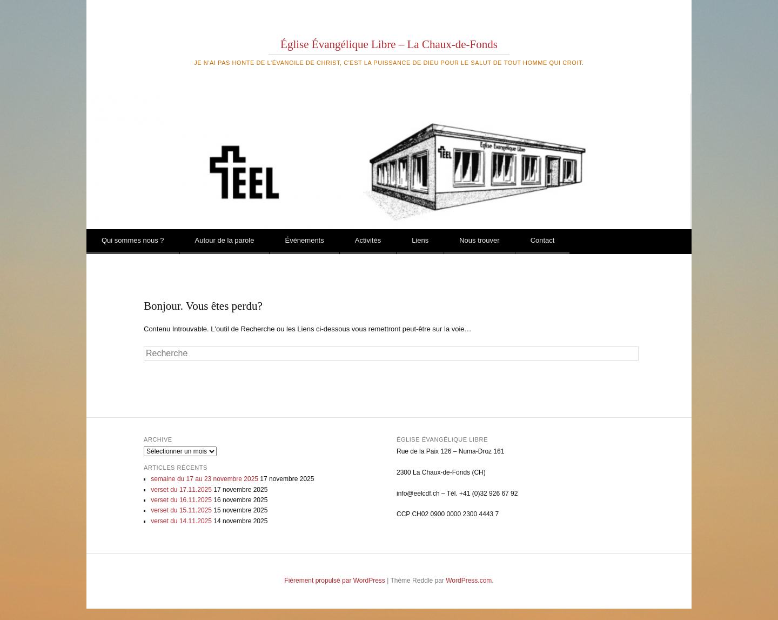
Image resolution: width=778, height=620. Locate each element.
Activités (368, 240)
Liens (420, 240)
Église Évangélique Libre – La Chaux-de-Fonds (389, 44)
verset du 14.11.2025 (181, 521)
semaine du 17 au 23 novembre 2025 (204, 479)
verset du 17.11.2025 (181, 490)
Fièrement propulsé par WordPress (334, 580)
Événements (304, 240)
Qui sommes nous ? (133, 240)
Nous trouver (479, 240)
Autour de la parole (224, 240)
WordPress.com (469, 580)
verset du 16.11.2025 (181, 500)
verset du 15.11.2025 (181, 510)
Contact (543, 240)
